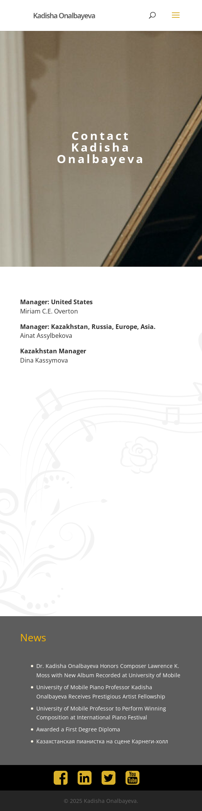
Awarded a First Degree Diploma (78, 729)
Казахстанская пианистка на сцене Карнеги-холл (102, 741)
